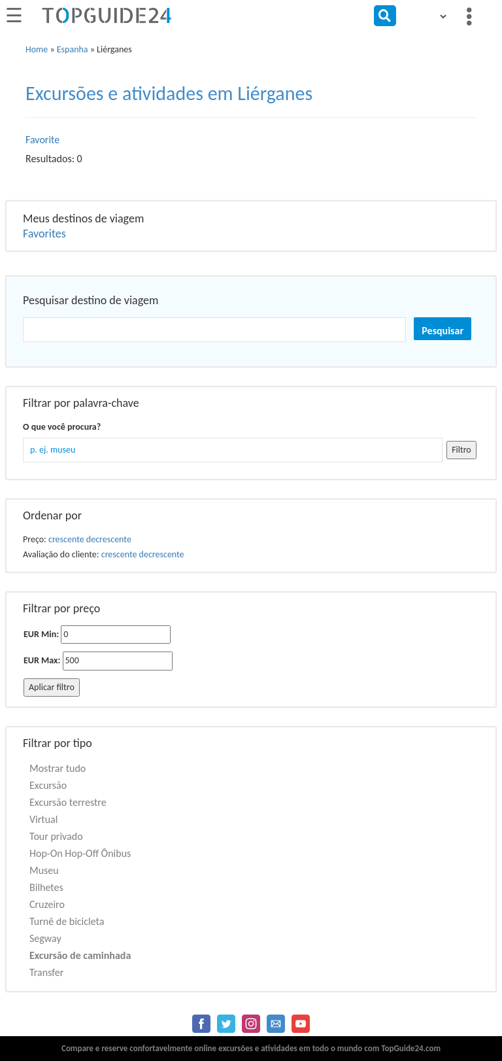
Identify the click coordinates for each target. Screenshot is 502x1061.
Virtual (43, 819)
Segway (45, 938)
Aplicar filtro (52, 687)
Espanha (72, 49)
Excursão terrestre (68, 802)
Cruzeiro (47, 904)
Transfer (46, 972)
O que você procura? (62, 426)
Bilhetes (46, 887)
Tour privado (56, 836)
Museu (44, 870)
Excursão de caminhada (80, 955)
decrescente (108, 539)
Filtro (461, 449)
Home (36, 49)
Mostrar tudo (57, 768)
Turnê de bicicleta (66, 921)
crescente (66, 539)
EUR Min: (41, 634)
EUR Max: (42, 660)
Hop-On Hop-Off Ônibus (80, 853)
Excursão (48, 785)
